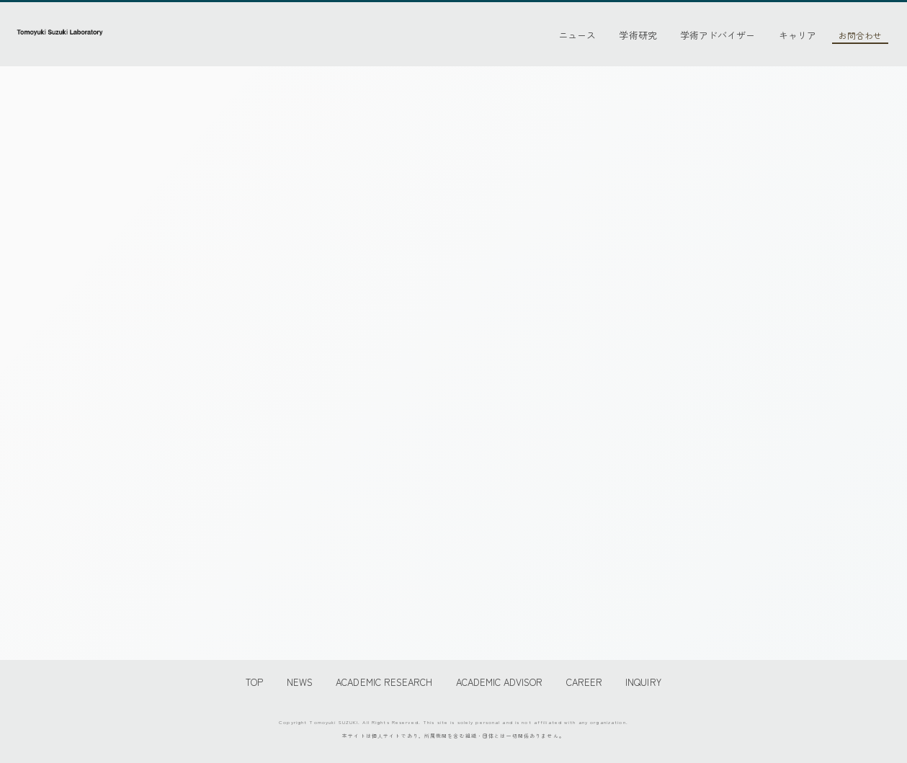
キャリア (797, 35)
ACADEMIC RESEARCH (384, 682)
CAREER (584, 682)
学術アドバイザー (717, 35)
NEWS (300, 682)
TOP (254, 682)
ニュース (577, 35)
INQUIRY (643, 682)
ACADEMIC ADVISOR (499, 682)
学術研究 (637, 35)
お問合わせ (860, 35)
